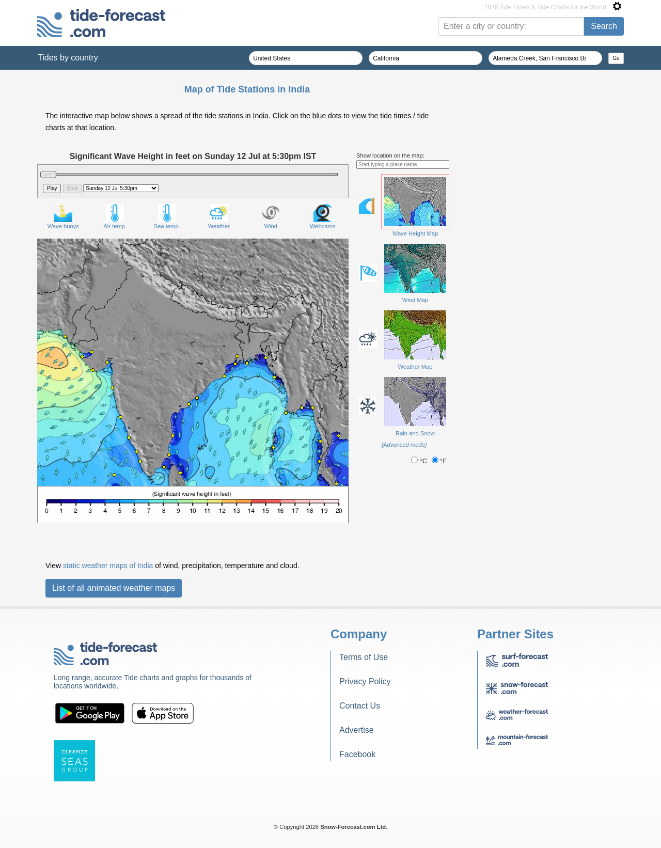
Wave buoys (63, 216)
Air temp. (115, 216)
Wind (271, 216)
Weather (219, 216)
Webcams (323, 216)
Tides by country (68, 57)
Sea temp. (167, 216)
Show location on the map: (390, 155)
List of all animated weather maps (113, 588)
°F (439, 461)
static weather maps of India (108, 565)
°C (420, 461)
